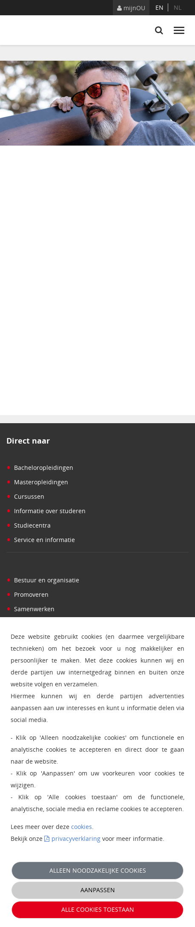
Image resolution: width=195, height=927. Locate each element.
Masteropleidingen (37, 482)
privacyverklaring (76, 838)
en (159, 7)
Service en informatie (40, 540)
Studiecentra (28, 525)
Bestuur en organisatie (42, 580)
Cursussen (25, 496)
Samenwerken (30, 609)
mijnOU (131, 8)
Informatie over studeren (46, 511)
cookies (81, 827)
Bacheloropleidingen (39, 468)
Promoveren (27, 594)
